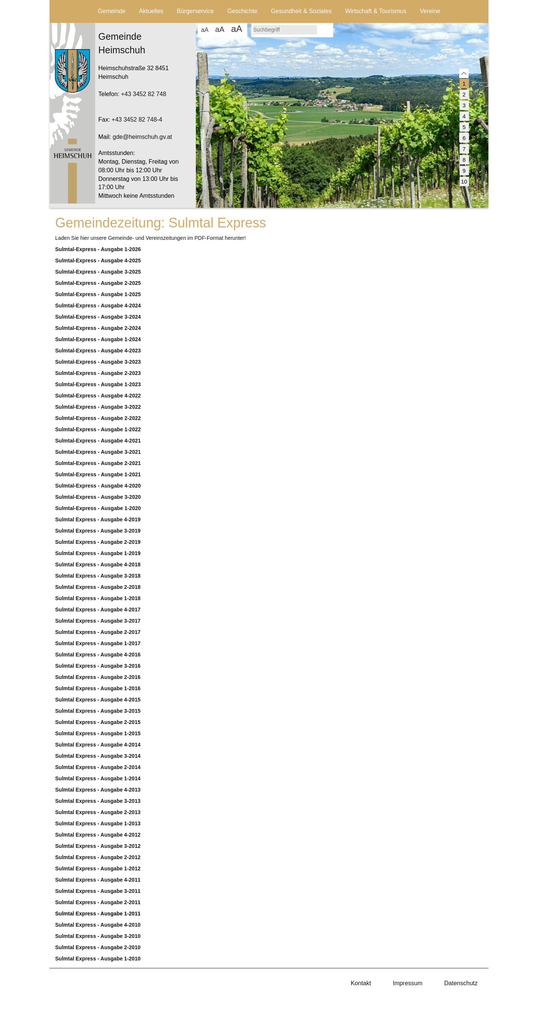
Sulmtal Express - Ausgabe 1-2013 (97, 823)
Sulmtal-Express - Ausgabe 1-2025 (98, 294)
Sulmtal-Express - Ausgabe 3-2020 (98, 497)
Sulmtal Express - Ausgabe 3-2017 (97, 621)
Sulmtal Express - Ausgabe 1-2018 (97, 598)
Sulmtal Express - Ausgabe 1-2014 (97, 778)
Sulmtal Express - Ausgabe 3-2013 (97, 801)
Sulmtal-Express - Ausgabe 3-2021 (98, 452)
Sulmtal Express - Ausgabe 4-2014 (97, 745)
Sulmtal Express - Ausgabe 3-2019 (97, 531)
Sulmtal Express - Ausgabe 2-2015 (97, 722)
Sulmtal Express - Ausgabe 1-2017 (97, 643)
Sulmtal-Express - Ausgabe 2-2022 (98, 418)
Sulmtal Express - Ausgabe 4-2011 (97, 880)
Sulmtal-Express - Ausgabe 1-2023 (98, 384)
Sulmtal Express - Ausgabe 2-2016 (97, 677)
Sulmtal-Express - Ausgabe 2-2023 (98, 373)
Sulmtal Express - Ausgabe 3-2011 (97, 891)
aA (205, 30)
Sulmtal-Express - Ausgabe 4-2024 (98, 306)
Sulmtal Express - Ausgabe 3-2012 (97, 846)
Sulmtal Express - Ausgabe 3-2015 (97, 711)
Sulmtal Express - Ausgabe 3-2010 (97, 936)
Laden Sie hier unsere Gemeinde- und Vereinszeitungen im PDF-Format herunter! (150, 238)
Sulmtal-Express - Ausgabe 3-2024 (98, 317)
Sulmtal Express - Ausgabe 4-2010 (97, 925)
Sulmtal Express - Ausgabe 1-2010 (97, 959)
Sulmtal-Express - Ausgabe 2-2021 (98, 463)
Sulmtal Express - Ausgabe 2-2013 (97, 812)
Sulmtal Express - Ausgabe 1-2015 (97, 733)
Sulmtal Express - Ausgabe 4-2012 (97, 835)
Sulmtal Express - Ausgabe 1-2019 (97, 553)
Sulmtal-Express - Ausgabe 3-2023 (98, 362)
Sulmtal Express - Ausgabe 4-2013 (97, 790)
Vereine (430, 11)
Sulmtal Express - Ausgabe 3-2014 (97, 756)
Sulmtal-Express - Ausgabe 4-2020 (98, 486)
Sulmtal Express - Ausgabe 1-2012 (97, 868)
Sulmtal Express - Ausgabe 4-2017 (97, 610)
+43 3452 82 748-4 (137, 119)
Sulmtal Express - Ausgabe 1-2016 (97, 688)
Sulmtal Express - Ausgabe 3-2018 (97, 576)
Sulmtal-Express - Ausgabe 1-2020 (98, 508)
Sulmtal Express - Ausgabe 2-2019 (97, 542)
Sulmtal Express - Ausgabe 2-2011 (97, 902)
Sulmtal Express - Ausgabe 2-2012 (97, 857)
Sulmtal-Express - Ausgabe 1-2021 (98, 474)
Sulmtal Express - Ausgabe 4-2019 (97, 519)
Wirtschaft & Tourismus (375, 11)
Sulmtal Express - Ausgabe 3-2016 (97, 666)
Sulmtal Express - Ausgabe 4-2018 (97, 564)
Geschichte (242, 11)
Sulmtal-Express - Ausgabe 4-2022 (98, 396)
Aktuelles (151, 11)
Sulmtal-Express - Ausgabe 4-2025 (98, 260)
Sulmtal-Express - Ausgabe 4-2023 (98, 351)
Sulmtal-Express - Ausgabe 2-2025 (98, 283)
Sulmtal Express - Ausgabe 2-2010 (97, 947)
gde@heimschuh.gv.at (142, 137)
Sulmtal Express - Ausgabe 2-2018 (97, 587)
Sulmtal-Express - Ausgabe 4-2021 (98, 441)
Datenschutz (461, 983)
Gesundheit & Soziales (301, 11)
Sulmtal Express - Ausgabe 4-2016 (97, 655)
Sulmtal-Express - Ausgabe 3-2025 (98, 272)
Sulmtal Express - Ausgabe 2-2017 (97, 632)
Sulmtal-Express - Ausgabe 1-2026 (98, 249)
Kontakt (361, 983)
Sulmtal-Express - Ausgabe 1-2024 (98, 339)
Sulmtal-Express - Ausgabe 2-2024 (98, 328)
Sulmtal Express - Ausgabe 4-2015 (97, 700)
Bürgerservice (195, 11)
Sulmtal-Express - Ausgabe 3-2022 (98, 407)
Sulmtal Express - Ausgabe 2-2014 (97, 767)
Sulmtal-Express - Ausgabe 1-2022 (98, 429)
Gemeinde (112, 11)
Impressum (407, 983)
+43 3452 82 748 (143, 94)
